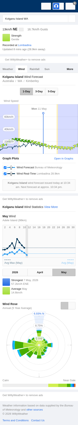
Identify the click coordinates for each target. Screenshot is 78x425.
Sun (47, 69)
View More (51, 207)
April (40, 272)
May (64, 272)
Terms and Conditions (15, 420)
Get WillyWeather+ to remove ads (25, 59)
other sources (34, 409)
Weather (7, 69)
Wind (21, 69)
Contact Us (38, 420)
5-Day (51, 91)
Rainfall (35, 69)
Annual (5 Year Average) (17, 308)
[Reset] (64, 18)
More (70, 69)
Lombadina (24, 45)
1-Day (26, 91)
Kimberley (32, 81)
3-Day (39, 91)
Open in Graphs (63, 158)
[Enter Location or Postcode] (39, 18)
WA (19, 81)
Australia (8, 81)
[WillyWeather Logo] (9, 6)
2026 (15, 272)
